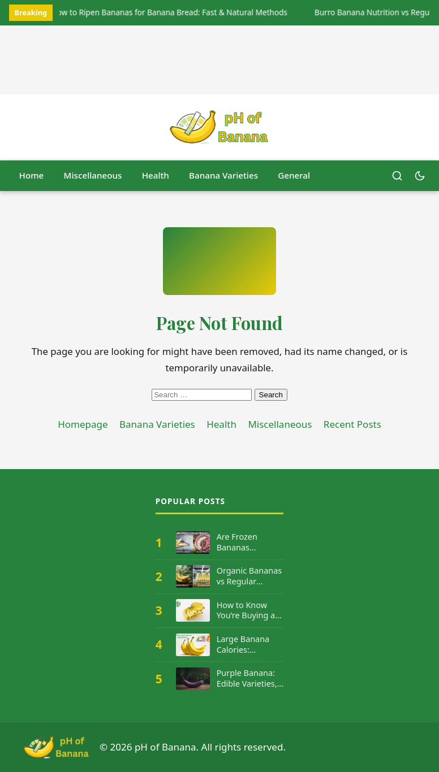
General (294, 175)
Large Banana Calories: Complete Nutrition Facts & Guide (249, 644)
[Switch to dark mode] (420, 176)
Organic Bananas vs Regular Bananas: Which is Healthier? (249, 576)
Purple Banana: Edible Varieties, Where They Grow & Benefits (247, 678)
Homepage (82, 424)
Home (31, 175)
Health (155, 175)
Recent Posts (352, 424)
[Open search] (397, 176)
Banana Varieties (223, 175)
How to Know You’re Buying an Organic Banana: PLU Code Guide (248, 610)
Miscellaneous (93, 175)
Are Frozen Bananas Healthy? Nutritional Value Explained (249, 542)
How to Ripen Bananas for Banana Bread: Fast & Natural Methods (169, 12)
